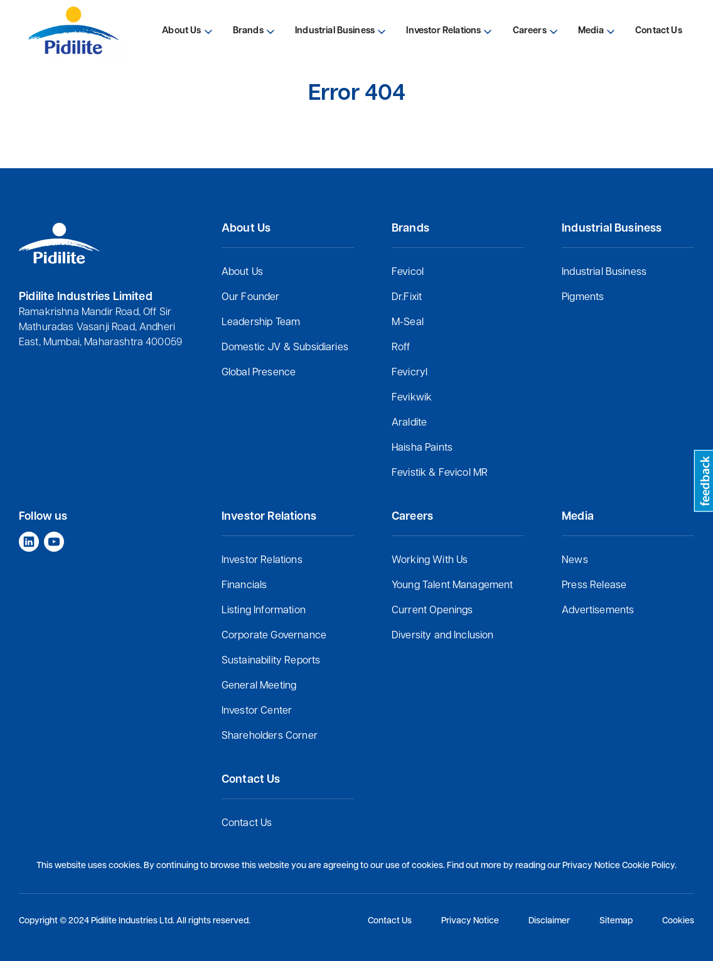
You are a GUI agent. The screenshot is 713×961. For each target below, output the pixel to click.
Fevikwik (412, 398)
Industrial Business (604, 272)
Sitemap (616, 921)
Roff (401, 348)
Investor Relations (262, 561)
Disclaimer (549, 921)
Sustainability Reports (271, 661)
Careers (530, 31)
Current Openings (432, 611)
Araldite (409, 423)
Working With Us (430, 561)
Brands (248, 31)
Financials (244, 586)
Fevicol (408, 272)
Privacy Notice (470, 921)
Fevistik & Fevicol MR (440, 473)
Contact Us (247, 824)
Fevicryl (409, 373)
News (575, 561)
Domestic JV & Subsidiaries (285, 348)
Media (591, 31)
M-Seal (408, 323)
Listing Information (264, 611)
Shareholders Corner (270, 736)
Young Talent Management (452, 586)
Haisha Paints (422, 448)
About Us (242, 272)
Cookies (678, 921)
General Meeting (259, 686)
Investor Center (257, 711)
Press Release (594, 586)
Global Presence (259, 373)
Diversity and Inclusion (443, 636)
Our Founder (251, 298)
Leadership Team (261, 323)
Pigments (583, 298)
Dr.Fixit (407, 298)
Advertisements (598, 611)
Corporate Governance (274, 636)
